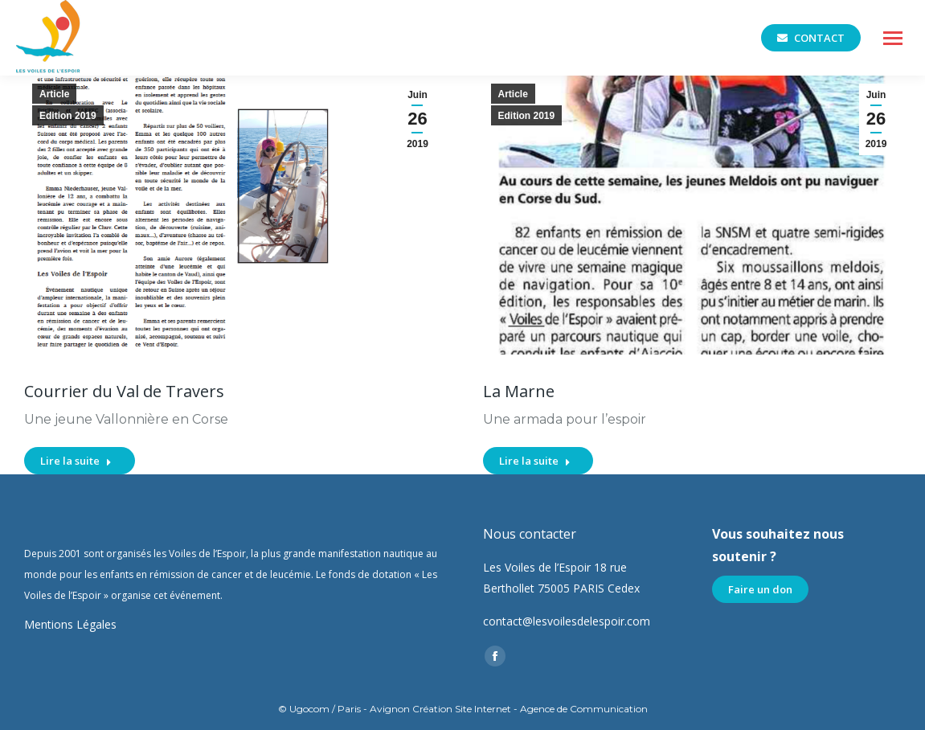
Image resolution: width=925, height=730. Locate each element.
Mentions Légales (70, 624)
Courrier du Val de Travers (124, 391)
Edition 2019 (67, 115)
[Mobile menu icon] (893, 38)
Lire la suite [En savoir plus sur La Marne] (535, 460)
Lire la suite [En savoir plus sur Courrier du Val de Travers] (76, 460)
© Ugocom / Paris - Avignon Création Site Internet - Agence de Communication (463, 709)
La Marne (519, 391)
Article (54, 94)
